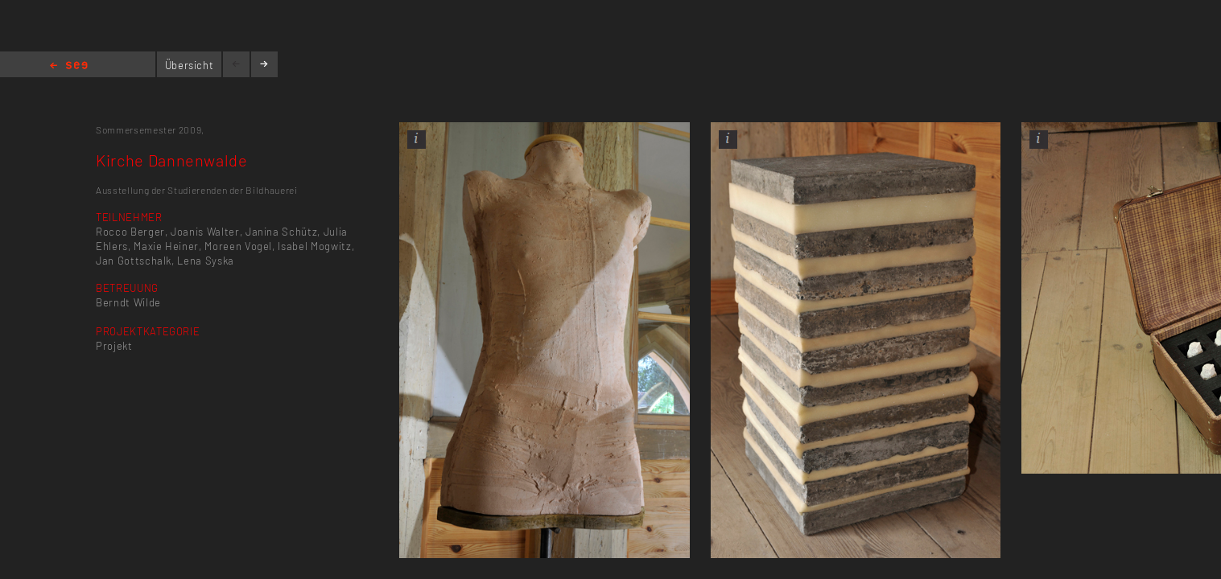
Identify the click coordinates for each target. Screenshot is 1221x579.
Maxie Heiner (166, 246)
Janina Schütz (281, 231)
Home (69, 66)
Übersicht (189, 65)
